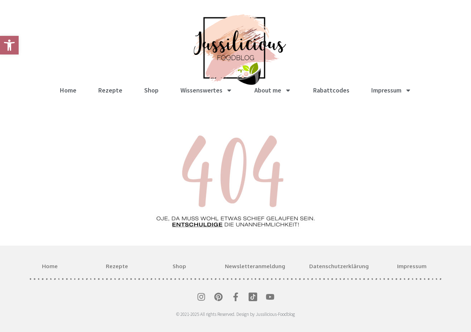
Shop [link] (151, 90)
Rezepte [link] (110, 90)
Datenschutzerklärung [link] (339, 266)
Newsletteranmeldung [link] (255, 266)
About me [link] (272, 90)
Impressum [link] (391, 90)
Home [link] (68, 90)
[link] (9, 45)
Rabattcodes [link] (331, 90)
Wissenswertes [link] (206, 90)
